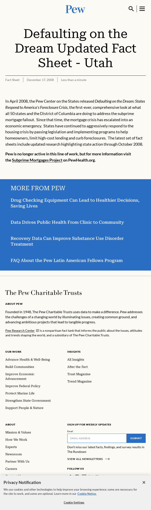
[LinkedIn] (84, 477)
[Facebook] (70, 477)
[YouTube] (97, 477)
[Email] (97, 438)
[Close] (144, 485)
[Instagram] (77, 477)
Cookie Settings (74, 505)
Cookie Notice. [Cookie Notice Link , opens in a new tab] (87, 496)
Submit (136, 438)
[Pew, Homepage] (75, 8)
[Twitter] (91, 477)
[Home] (43, 292)
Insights (74, 351)
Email (70, 431)
